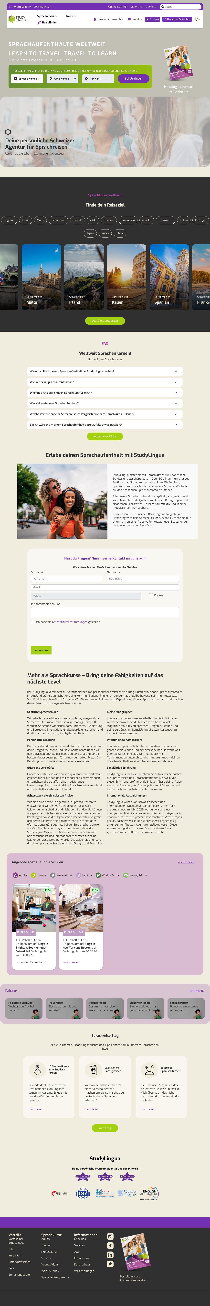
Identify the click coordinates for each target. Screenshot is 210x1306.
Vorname (37, 572)
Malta (40, 220)
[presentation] (56, 637)
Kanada (77, 220)
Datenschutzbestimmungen (69, 622)
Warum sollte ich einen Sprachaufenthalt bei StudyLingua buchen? (72, 371)
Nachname (114, 572)
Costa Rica (128, 220)
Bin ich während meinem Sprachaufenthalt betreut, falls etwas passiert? (76, 425)
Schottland (58, 220)
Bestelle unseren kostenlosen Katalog (133, 1278)
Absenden (41, 650)
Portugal (200, 220)
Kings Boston (71, 962)
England (9, 220)
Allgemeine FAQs (105, 436)
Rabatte (11, 991)
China (120, 233)
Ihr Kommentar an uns (45, 604)
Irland (25, 220)
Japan (90, 233)
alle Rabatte (197, 991)
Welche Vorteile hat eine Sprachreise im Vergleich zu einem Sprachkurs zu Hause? (82, 414)
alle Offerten (186, 862)
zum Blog (105, 1128)
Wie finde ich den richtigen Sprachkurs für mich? (61, 393)
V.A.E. (93, 220)
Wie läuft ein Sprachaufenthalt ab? (52, 382)
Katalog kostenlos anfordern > (179, 89)
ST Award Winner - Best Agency (29, 7)
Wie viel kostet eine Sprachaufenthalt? (54, 403)
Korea (105, 233)
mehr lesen (36, 1109)
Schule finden (133, 79)
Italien (184, 220)
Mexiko (146, 220)
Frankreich (165, 220)
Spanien (109, 220)
